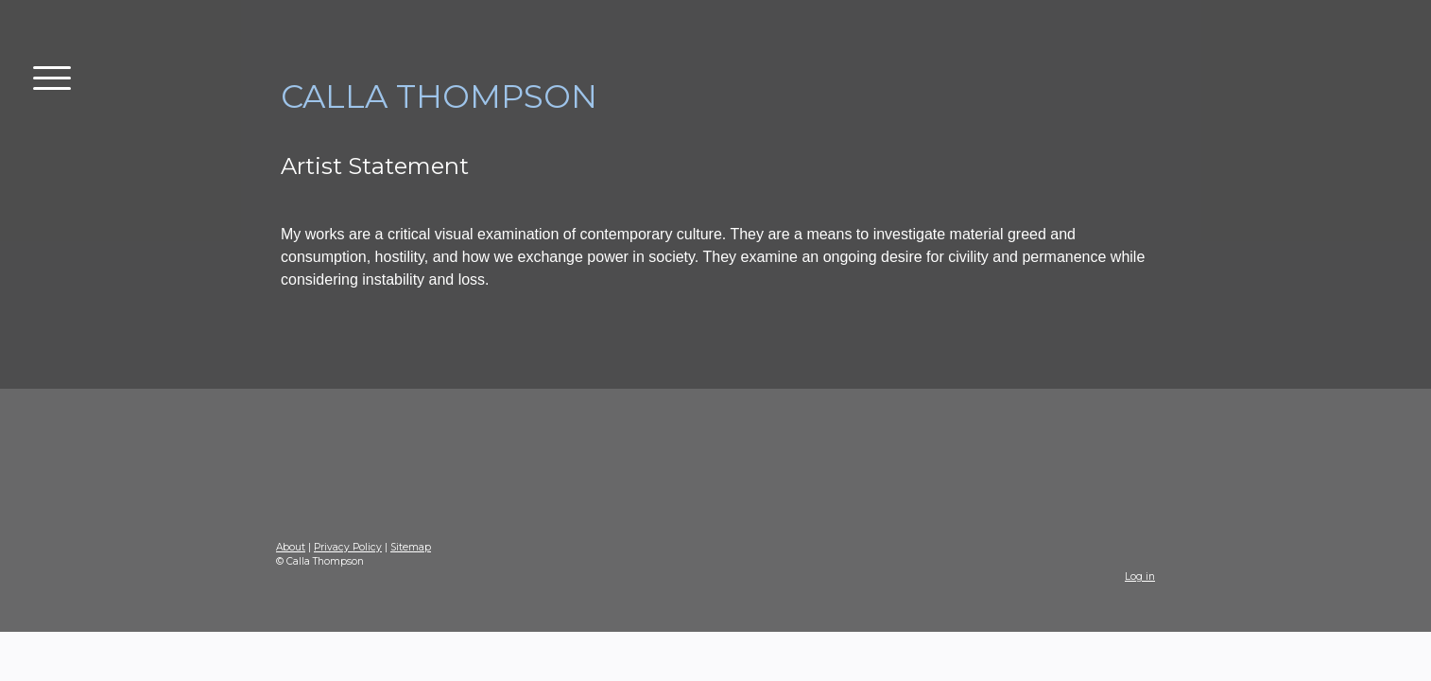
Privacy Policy (348, 547)
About (290, 547)
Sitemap (410, 547)
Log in (1140, 576)
